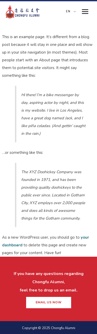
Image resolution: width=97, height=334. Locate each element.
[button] (48, 302)
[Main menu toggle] (85, 12)
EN (67, 11)
